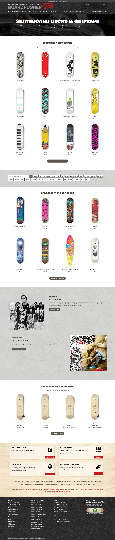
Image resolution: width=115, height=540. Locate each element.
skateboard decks (30, 489)
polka (45, 80)
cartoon (33, 179)
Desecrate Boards (21, 340)
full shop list (58, 507)
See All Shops (99, 457)
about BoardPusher (13, 514)
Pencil (45, 152)
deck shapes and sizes (52, 489)
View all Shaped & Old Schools (70, 427)
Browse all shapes (36, 502)
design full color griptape (38, 530)
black (67, 176)
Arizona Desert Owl (94, 80)
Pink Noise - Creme (94, 269)
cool (22, 179)
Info (10, 500)
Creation (95, 116)
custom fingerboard (36, 519)
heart (82, 179)
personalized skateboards (61, 504)
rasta (87, 179)
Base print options (36, 504)
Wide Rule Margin (20, 116)
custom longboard (36, 511)
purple (70, 179)
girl (62, 176)
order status (11, 511)
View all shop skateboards (57, 278)
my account (11, 521)
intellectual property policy (40, 538)
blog (97, 11)
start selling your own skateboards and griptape (89, 489)
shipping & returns (13, 509)
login (98, 4)
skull (81, 176)
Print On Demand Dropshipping (62, 521)
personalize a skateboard (38, 526)
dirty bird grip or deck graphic (70, 116)
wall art (17, 179)
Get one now (50, 457)
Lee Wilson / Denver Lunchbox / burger (45, 269)
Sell (56, 515)
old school (76, 179)
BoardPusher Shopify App (61, 519)
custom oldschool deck (37, 513)
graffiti (36, 176)
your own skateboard (22, 11)
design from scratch (36, 524)
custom (60, 179)
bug (43, 179)
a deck (49, 11)
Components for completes (61, 511)
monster (86, 176)
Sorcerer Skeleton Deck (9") (20, 226)
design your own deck (60, 506)
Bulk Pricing (57, 513)
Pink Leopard (95, 152)
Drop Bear (70, 152)
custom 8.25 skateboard (37, 506)
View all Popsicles (20, 427)
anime (11, 179)
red (65, 179)
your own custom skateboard (61, 491)
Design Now (20, 425)
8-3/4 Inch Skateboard (45, 422)
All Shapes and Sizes (57, 433)
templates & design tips (14, 504)
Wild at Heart (45, 226)
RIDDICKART (56, 299)
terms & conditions (28, 538)
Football (95, 422)
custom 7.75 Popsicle (36, 509)
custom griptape (35, 516)
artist (58, 176)
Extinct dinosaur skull (70, 226)
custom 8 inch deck (36, 507)
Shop (56, 500)
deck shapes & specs (13, 502)
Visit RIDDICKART (54, 309)
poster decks (74, 176)
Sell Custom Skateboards (99, 473)
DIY (47, 179)
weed (53, 176)
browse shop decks (59, 502)
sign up (93, 4)
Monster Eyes (20, 80)
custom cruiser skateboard (38, 514)
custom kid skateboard (37, 518)
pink (41, 176)
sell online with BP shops (61, 518)
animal (27, 179)
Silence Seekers (20, 269)
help (82, 4)
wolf (39, 179)
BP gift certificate (59, 509)
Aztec (45, 116)
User (10, 519)
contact (10, 513)
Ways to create (36, 522)
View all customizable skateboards (57, 161)
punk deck (47, 176)
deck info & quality (13, 506)
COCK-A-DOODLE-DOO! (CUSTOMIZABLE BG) (70, 80)
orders (87, 4)
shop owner (11, 524)
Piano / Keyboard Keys (20, 152)
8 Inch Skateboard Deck (20, 422)
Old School (69, 422)
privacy (33, 538)
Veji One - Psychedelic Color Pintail (70, 269)
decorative (53, 179)
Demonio (95, 226)
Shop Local (51, 474)
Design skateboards (38, 500)
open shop (11, 526)
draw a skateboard (36, 528)
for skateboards (74, 11)
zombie (93, 176)
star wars (100, 176)
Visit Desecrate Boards (19, 349)
